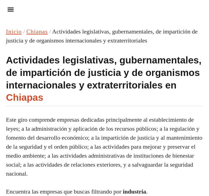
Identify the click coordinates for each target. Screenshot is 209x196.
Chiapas (37, 31)
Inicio (14, 31)
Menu (8, 9)
